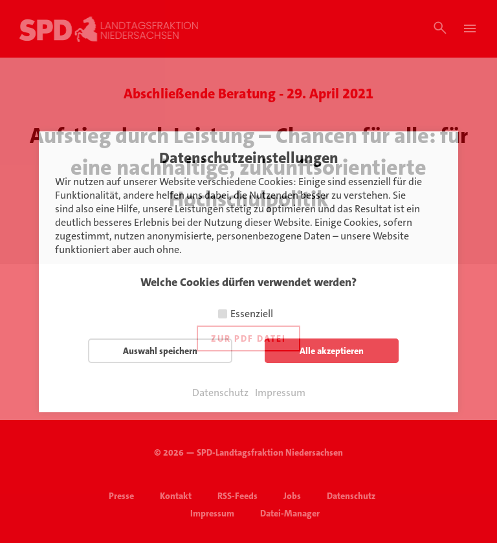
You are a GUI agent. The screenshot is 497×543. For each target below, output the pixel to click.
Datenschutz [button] (220, 393)
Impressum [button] (280, 393)
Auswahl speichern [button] (160, 351)
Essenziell (251, 313)
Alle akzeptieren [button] (332, 351)
